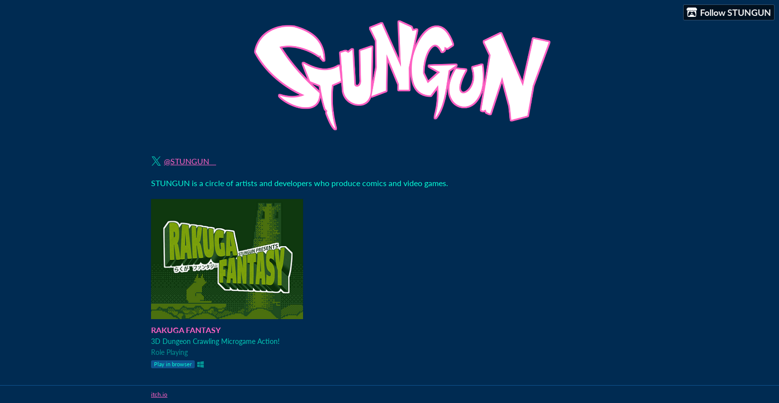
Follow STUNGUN (729, 12)
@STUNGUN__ (190, 161)
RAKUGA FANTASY (186, 330)
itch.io (159, 394)
